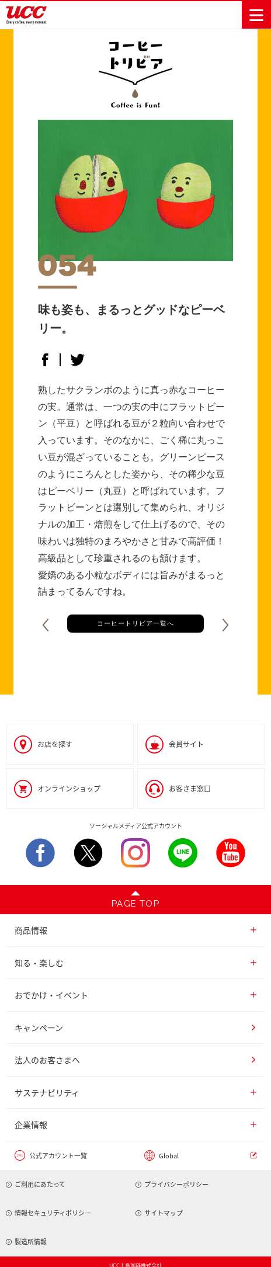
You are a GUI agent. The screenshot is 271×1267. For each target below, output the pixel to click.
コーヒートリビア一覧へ (135, 623)
